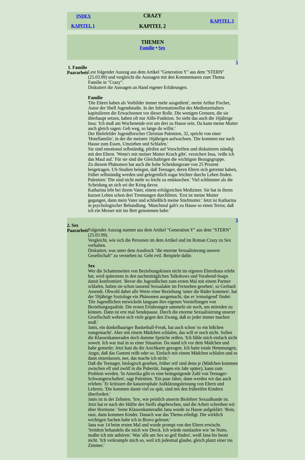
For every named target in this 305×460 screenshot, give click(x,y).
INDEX (83, 16)
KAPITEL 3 (222, 21)
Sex (161, 47)
